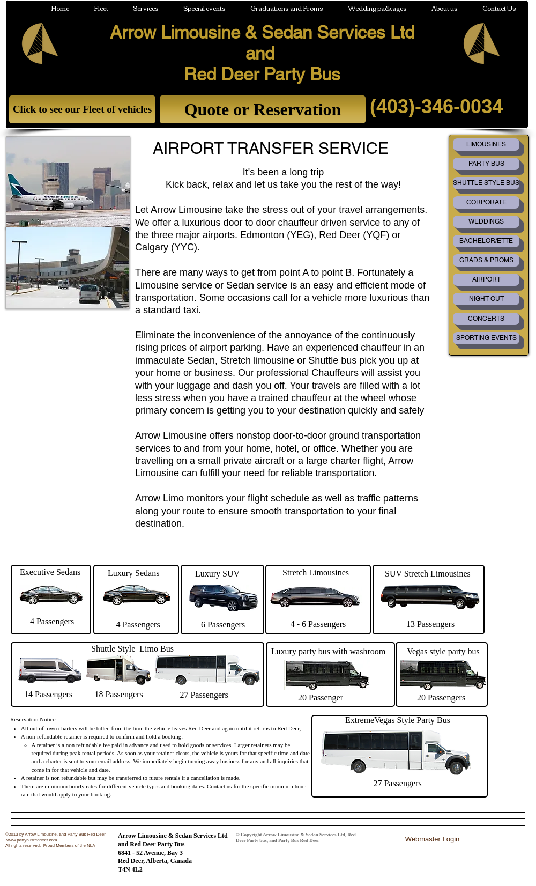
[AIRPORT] (486, 280)
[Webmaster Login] (432, 839)
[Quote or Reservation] (263, 109)
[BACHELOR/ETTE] (486, 241)
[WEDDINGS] (486, 222)
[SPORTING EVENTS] (486, 338)
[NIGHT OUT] (486, 299)
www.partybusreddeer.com (31, 840)
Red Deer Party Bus (262, 74)
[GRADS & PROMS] (486, 260)
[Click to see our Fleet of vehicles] (82, 109)
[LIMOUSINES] (486, 144)
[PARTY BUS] (486, 164)
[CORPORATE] (486, 202)
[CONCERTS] (486, 319)
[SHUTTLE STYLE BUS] (486, 183)
